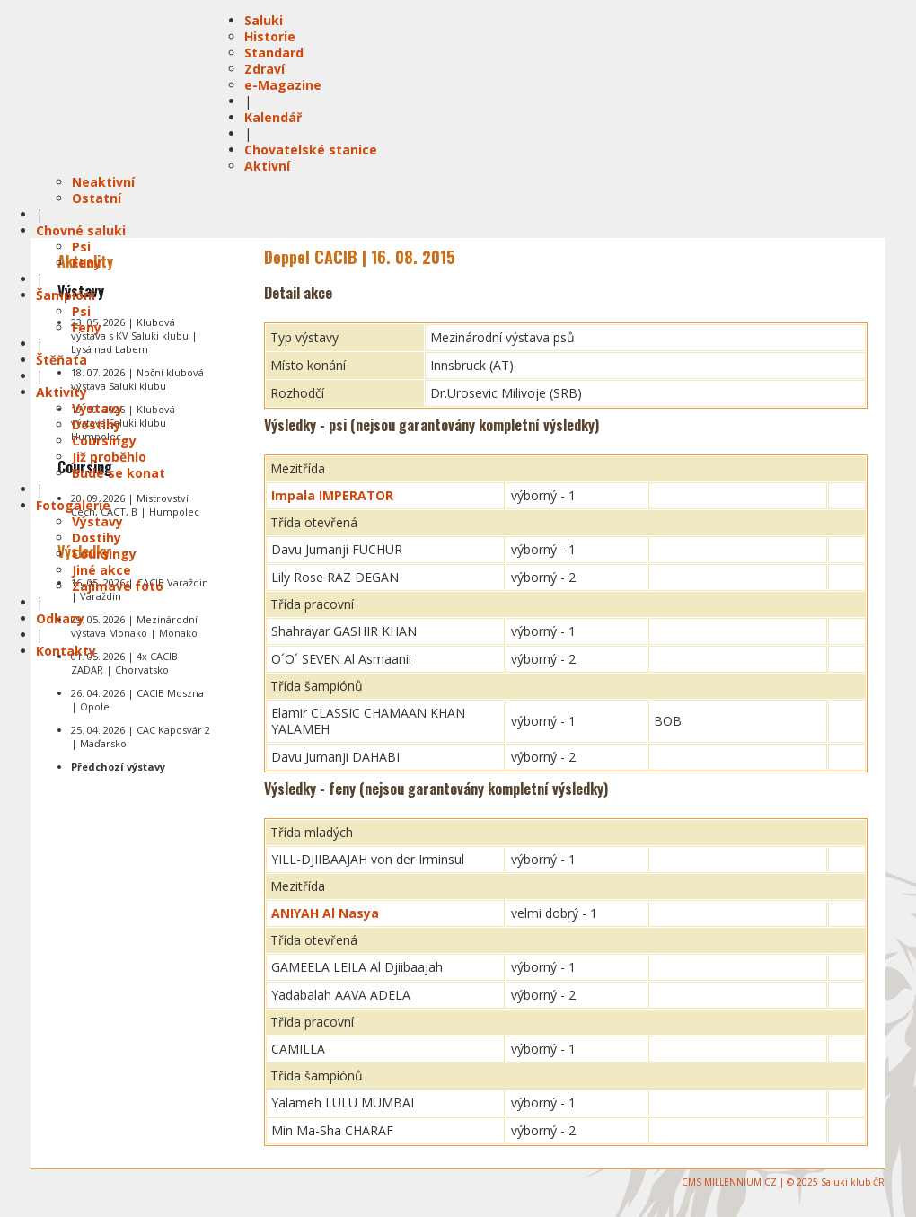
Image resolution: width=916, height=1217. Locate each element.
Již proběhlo (109, 456)
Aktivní (267, 165)
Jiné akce (101, 569)
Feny (86, 262)
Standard (274, 52)
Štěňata (61, 359)
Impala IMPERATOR (332, 495)
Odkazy (60, 618)
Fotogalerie (73, 505)
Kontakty (66, 650)
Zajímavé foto (117, 586)
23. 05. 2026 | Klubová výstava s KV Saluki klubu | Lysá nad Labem (134, 335)
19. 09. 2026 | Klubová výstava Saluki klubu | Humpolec (123, 422)
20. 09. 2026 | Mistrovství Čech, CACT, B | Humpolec (135, 504)
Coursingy (104, 440)
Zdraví (264, 68)
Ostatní (96, 198)
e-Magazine (282, 84)
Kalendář (273, 117)
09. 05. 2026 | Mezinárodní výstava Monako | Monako (134, 626)
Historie (269, 36)
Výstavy (97, 408)
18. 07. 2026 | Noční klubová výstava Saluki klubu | (137, 379)
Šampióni (65, 295)
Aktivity (61, 392)
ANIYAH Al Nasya (325, 913)
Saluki (263, 20)
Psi (81, 246)
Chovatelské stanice (310, 149)
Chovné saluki (81, 230)
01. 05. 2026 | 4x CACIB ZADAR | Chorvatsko (124, 662)
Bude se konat (118, 472)
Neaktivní (103, 181)
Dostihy (96, 424)
